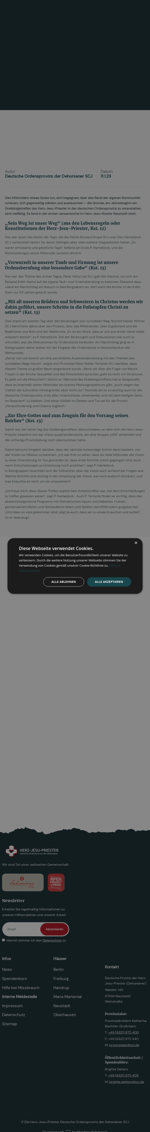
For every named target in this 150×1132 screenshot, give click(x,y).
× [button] (135, 543)
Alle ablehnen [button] (63, 582)
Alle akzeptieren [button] (109, 582)
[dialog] (75, 566)
